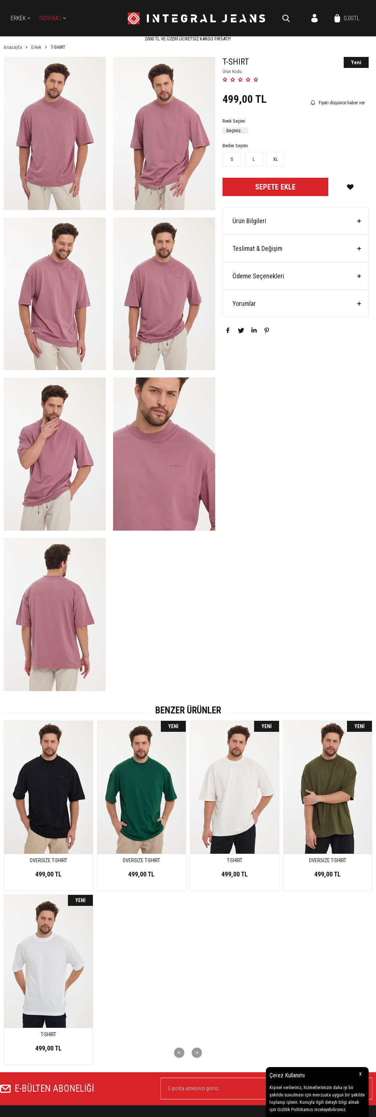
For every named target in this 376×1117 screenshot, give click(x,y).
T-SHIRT (141, 860)
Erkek (18, 18)
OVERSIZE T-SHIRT (48, 860)
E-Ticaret (169, 1107)
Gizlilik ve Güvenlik (272, 1009)
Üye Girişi (200, 1042)
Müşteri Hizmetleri (334, 998)
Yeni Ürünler (328, 976)
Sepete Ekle (275, 186)
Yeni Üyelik (202, 1031)
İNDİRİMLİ (50, 18)
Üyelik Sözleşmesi (271, 976)
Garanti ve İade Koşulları (278, 998)
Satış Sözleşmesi (270, 987)
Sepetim (324, 1009)
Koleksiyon (202, 987)
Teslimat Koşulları (271, 965)
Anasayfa (326, 965)
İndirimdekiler (330, 987)
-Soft (154, 1107)
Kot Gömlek (203, 976)
